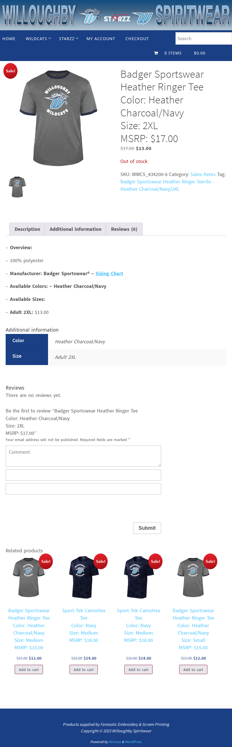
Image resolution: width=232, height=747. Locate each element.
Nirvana (115, 741)
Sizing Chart (109, 273)
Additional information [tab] (75, 229)
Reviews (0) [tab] (124, 229)
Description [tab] (27, 229)
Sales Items (203, 174)
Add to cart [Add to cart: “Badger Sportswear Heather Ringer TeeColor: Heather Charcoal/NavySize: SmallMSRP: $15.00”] (193, 669)
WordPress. (133, 741)
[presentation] (49, 508)
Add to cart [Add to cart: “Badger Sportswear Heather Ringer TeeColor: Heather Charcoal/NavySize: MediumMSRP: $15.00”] (29, 669)
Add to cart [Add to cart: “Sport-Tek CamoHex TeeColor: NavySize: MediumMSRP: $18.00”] (84, 669)
